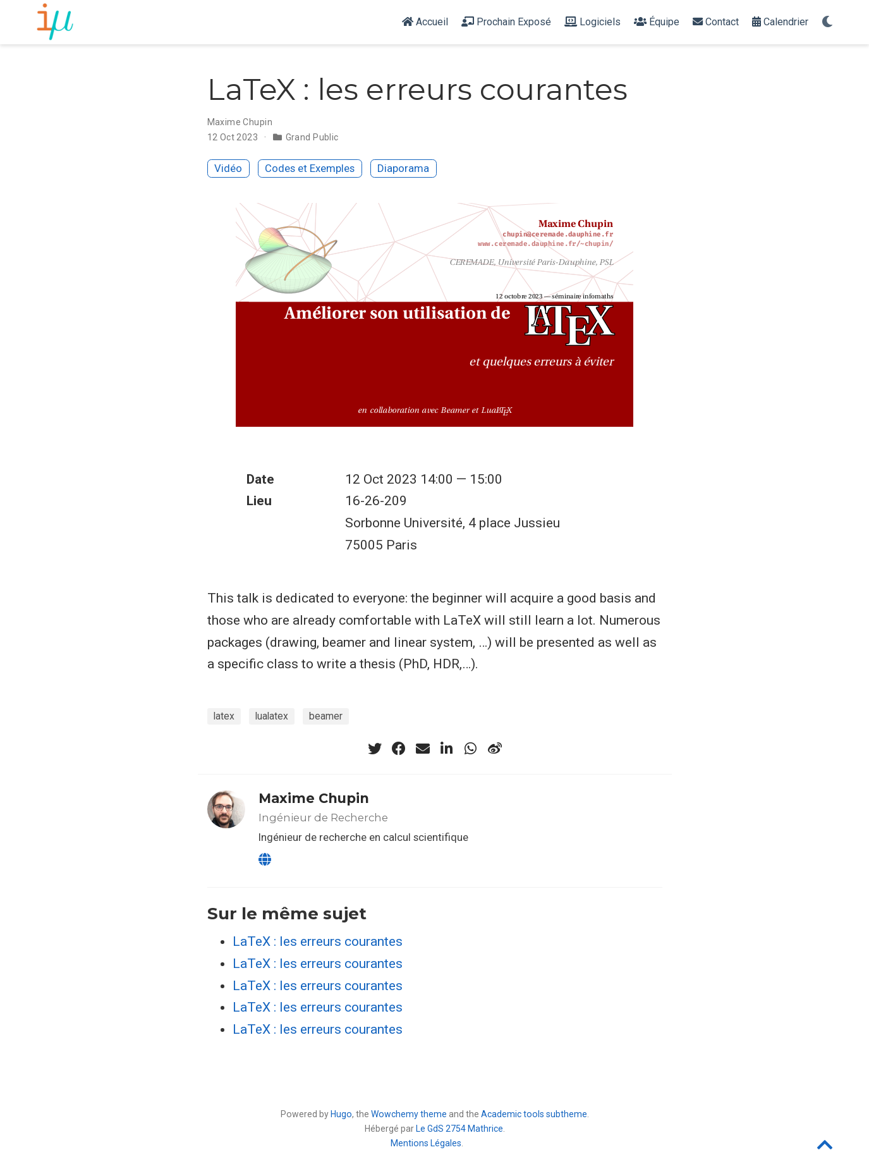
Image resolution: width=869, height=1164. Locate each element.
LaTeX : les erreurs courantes (318, 941)
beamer (326, 716)
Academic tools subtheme (534, 1114)
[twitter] (374, 748)
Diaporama (403, 168)
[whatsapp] (470, 748)
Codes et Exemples (310, 168)
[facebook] (398, 748)
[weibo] (494, 748)
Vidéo (228, 168)
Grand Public (312, 137)
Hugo (341, 1114)
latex (224, 716)
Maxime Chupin (239, 122)
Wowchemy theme (409, 1114)
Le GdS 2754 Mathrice (459, 1129)
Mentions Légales (426, 1143)
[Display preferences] (827, 22)
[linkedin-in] (446, 748)
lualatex (271, 716)
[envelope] (422, 748)
